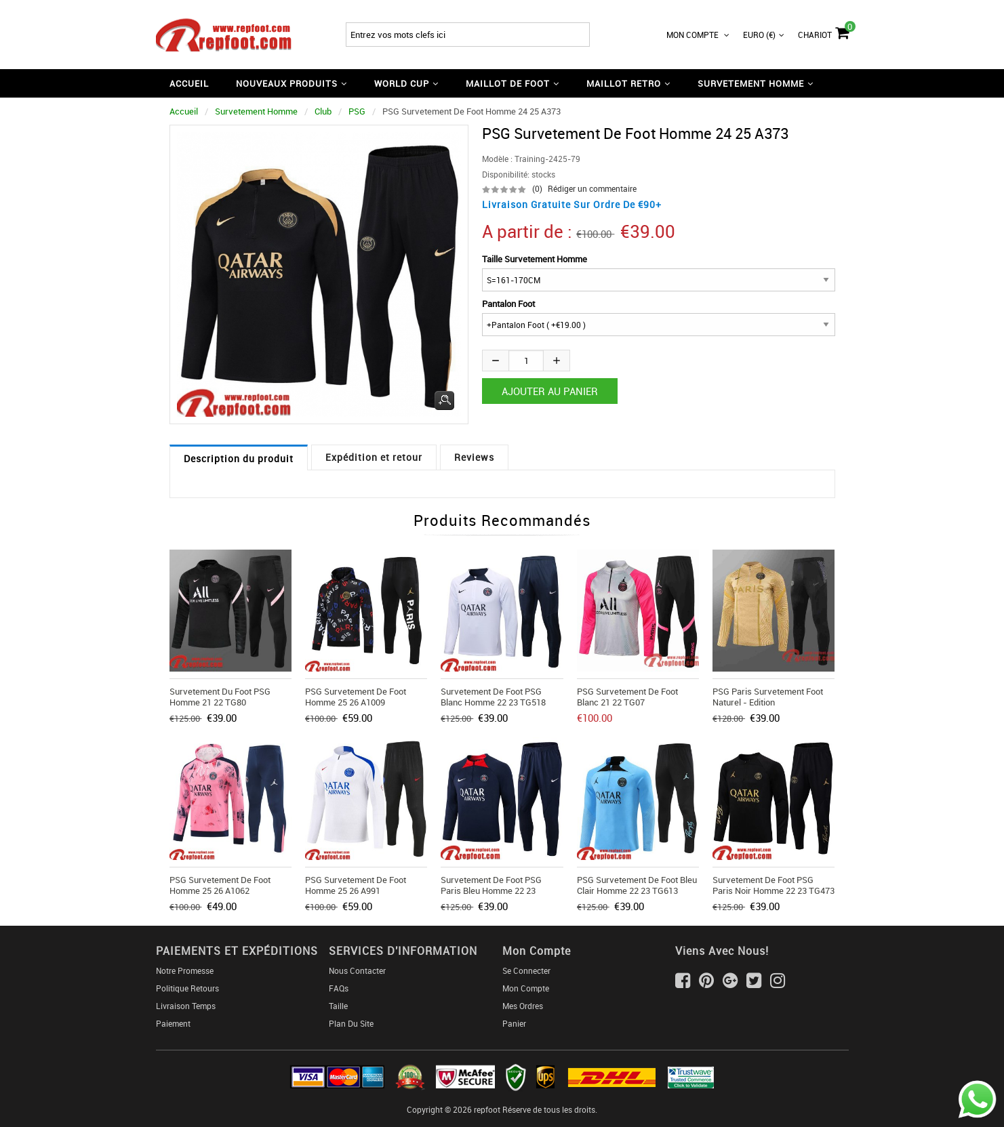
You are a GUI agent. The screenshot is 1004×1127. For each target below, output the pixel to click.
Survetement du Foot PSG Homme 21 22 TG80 (219, 696)
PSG (356, 111)
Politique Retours (187, 988)
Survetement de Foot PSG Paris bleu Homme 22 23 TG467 (491, 890)
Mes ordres (522, 1005)
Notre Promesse (185, 970)
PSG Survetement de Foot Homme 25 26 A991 (355, 885)
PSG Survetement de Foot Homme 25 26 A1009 (355, 696)
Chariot (823, 31)
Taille (338, 1005)
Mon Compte (697, 34)
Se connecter (526, 970)
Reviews (474, 457)
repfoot (487, 1109)
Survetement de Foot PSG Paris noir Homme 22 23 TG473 (773, 885)
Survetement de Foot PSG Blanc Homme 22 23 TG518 (493, 696)
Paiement (173, 1023)
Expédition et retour (373, 457)
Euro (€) (763, 34)
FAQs (338, 988)
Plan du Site (351, 1023)
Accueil (189, 83)
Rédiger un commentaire (592, 188)
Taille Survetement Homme (534, 258)
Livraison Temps (186, 1005)
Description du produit (239, 458)
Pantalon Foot (508, 303)
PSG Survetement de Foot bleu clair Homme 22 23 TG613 (637, 885)
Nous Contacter (357, 970)
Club (323, 111)
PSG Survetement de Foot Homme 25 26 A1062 (219, 885)
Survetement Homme (256, 111)
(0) (537, 188)
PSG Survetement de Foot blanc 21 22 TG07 (627, 696)
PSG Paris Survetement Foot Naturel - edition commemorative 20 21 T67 (767, 702)
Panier (514, 1023)
